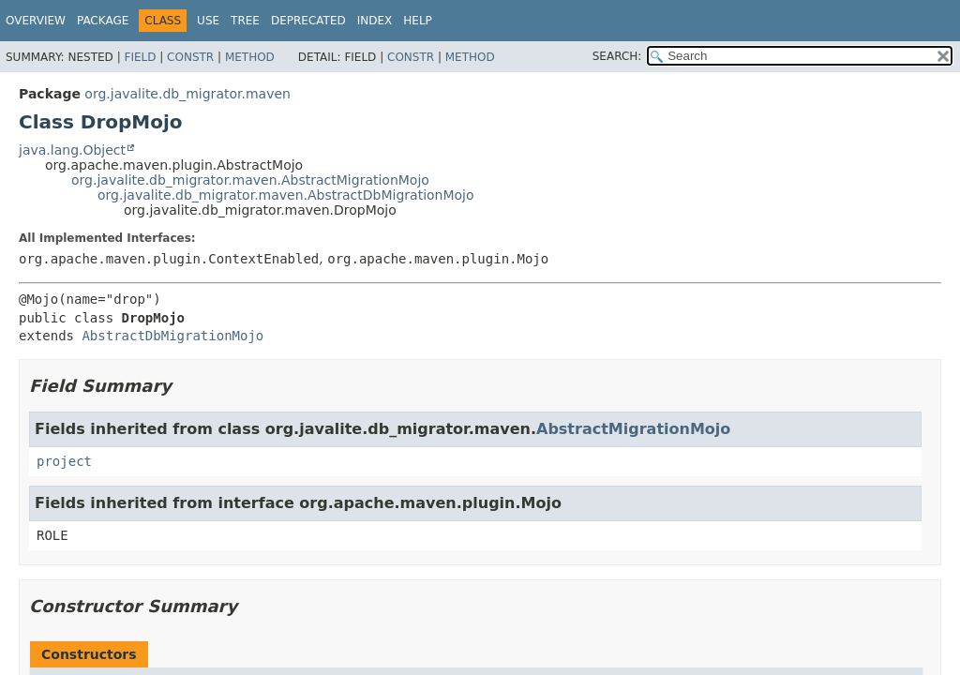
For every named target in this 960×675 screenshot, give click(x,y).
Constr (190, 57)
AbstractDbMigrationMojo (172, 335)
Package (102, 20)
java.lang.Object (72, 150)
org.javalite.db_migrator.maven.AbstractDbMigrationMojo (286, 195)
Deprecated (308, 20)
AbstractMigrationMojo (633, 429)
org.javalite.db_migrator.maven (187, 93)
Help (417, 20)
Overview (36, 20)
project (64, 461)
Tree (245, 20)
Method (250, 57)
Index (375, 20)
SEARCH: (617, 56)
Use (208, 20)
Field (140, 57)
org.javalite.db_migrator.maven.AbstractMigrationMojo (250, 180)
